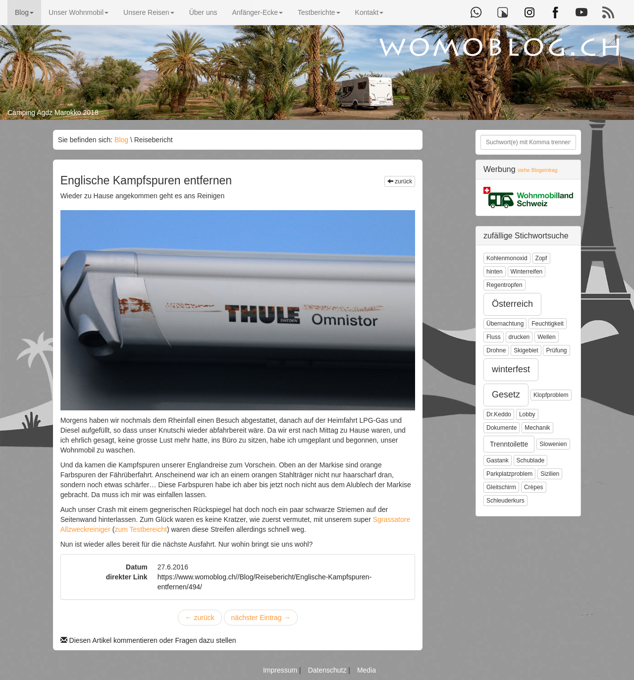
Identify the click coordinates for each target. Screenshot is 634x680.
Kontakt (369, 12)
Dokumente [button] (501, 427)
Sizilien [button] (549, 473)
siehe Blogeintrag (537, 170)
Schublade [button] (531, 460)
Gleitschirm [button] (501, 487)
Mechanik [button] (537, 427)
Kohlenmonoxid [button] (507, 258)
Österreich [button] (512, 304)
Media (366, 670)
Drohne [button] (496, 350)
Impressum (281, 670)
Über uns (203, 12)
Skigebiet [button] (526, 350)
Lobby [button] (527, 414)
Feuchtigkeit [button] (547, 323)
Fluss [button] (493, 337)
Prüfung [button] (556, 350)
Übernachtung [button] (505, 323)
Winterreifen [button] (527, 271)
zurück (400, 181)
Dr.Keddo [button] (498, 414)
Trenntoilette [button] (509, 444)
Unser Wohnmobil (78, 12)
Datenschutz (328, 670)
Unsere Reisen (148, 12)
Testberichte (319, 12)
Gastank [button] (497, 460)
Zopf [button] (541, 258)
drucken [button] (519, 337)
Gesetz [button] (506, 394)
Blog (24, 12)
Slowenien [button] (553, 444)
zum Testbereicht (140, 529)
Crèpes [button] (533, 487)
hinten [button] (494, 271)
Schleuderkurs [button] (505, 500)
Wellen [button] (546, 337)
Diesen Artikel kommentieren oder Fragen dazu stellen (148, 640)
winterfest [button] (511, 369)
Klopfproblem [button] (551, 395)
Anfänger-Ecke (257, 12)
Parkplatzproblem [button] (509, 473)
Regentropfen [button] (504, 285)
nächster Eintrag (261, 618)
